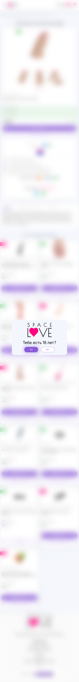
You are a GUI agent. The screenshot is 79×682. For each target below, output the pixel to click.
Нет (48, 349)
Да (31, 349)
